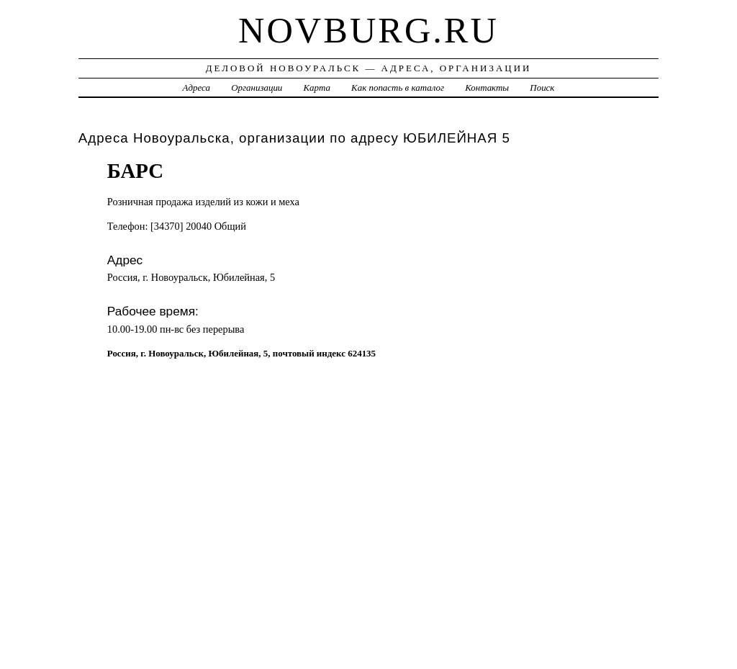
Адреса (196, 87)
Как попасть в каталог (397, 87)
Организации (256, 87)
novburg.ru (368, 30)
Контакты (487, 87)
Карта (317, 87)
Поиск (542, 87)
